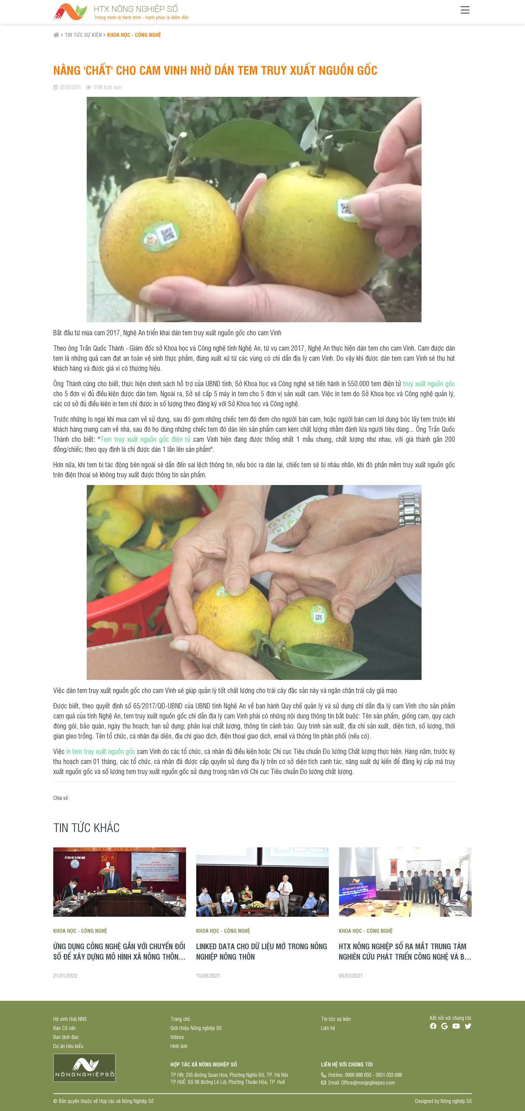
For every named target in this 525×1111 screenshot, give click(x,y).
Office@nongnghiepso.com (368, 1082)
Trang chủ (180, 1018)
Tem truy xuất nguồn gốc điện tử (145, 437)
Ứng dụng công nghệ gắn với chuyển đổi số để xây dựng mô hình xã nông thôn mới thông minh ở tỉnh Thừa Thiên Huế (119, 956)
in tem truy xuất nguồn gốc (100, 750)
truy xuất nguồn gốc (429, 382)
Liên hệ (328, 1027)
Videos (177, 1036)
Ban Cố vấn (64, 1027)
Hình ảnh (179, 1045)
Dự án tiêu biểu (68, 1045)
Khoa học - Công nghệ (134, 34)
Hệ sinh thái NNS (70, 1018)
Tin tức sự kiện (83, 34)
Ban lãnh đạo (66, 1036)
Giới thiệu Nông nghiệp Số (196, 1027)
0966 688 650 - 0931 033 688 (373, 1074)
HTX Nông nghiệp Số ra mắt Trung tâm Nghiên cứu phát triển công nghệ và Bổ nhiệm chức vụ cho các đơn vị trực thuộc (404, 961)
